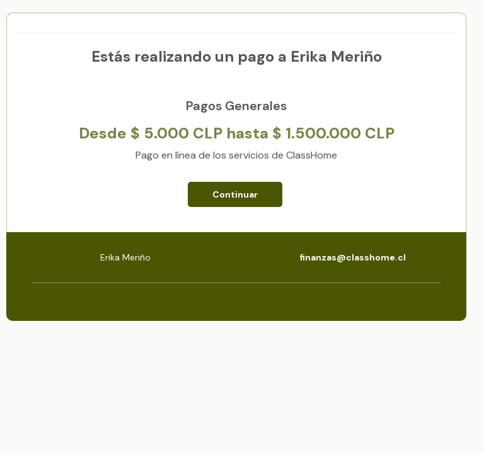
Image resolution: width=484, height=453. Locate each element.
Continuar (235, 194)
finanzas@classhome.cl (352, 257)
